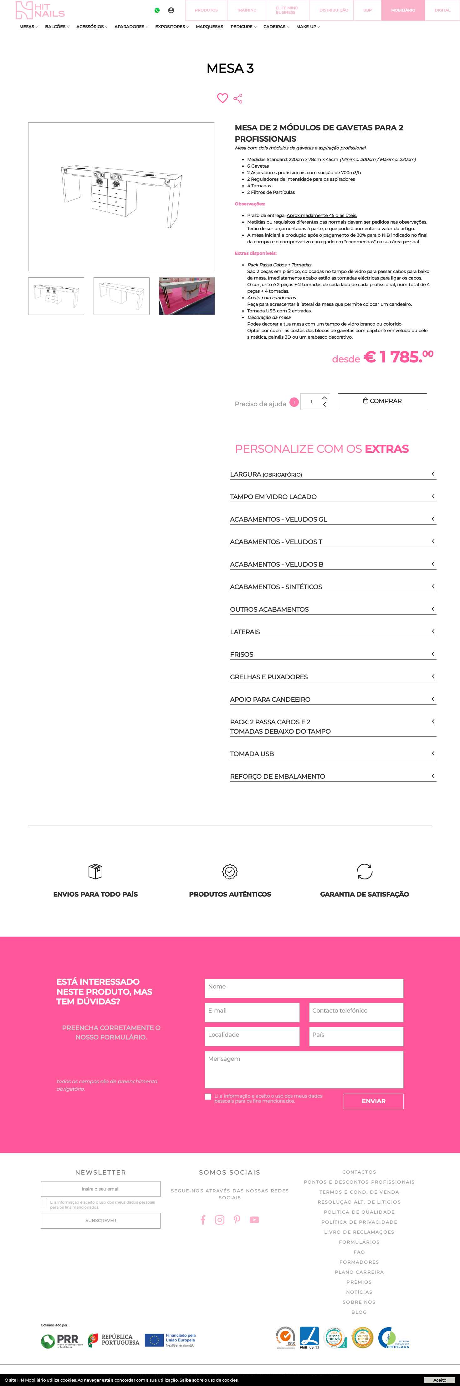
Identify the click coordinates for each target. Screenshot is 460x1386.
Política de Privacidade (359, 1222)
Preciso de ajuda (267, 404)
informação (237, 1096)
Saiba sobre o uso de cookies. (209, 1380)
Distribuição (333, 10)
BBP (367, 10)
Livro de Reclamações (359, 1232)
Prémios (359, 1282)
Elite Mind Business (287, 10)
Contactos (359, 1172)
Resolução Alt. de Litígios (359, 1202)
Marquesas (209, 26)
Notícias (359, 1292)
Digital (442, 10)
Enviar (374, 1101)
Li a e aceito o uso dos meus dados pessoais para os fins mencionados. (268, 1099)
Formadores (359, 1262)
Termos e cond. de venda (359, 1192)
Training (246, 10)
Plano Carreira (359, 1272)
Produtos (206, 10)
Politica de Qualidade (359, 1212)
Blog (359, 1312)
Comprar (382, 401)
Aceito (439, 1380)
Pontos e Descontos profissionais (359, 1182)
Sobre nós (359, 1302)
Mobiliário (403, 10)
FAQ (359, 1252)
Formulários (359, 1242)
